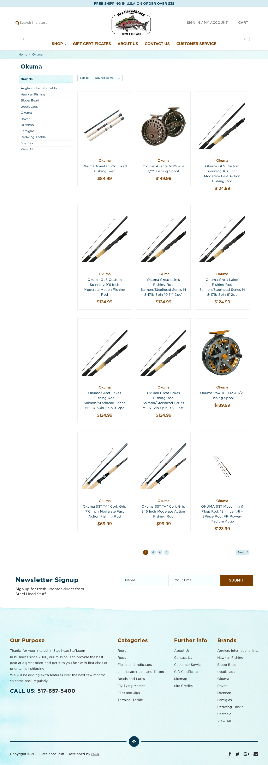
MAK (95, 754)
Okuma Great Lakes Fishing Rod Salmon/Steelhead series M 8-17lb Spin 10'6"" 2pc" (163, 287)
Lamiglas (27, 131)
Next (243, 552)
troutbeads (29, 106)
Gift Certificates (92, 44)
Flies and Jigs (129, 693)
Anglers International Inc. (40, 88)
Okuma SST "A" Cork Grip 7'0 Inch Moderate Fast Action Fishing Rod (104, 511)
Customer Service (196, 44)
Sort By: (85, 78)
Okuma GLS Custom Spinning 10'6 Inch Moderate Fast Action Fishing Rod (222, 174)
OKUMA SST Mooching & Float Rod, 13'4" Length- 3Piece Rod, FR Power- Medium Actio (222, 514)
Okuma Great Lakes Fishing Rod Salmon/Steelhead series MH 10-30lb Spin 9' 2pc (104, 401)
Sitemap (180, 679)
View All (27, 149)
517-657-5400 (56, 691)
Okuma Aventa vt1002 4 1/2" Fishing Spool (163, 169)
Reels (122, 650)
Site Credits (183, 686)
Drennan (27, 125)
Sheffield (27, 143)
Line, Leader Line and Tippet (141, 671)
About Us (128, 44)
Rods (122, 657)
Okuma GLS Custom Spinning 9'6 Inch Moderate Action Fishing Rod (104, 287)
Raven (25, 119)
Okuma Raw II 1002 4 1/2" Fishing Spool (222, 396)
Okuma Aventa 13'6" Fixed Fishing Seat (104, 169)
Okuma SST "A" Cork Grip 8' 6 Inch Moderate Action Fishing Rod (163, 511)
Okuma (26, 112)
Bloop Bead (30, 100)
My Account (216, 22)
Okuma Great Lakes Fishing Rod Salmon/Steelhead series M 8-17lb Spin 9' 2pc (222, 287)
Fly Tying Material (132, 686)
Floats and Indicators (135, 664)
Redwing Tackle (33, 137)
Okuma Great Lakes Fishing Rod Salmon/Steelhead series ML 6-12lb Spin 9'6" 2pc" (163, 401)
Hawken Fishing (33, 94)
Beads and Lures (131, 679)
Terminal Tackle (130, 700)
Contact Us (157, 44)
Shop (59, 44)
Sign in (193, 22)
